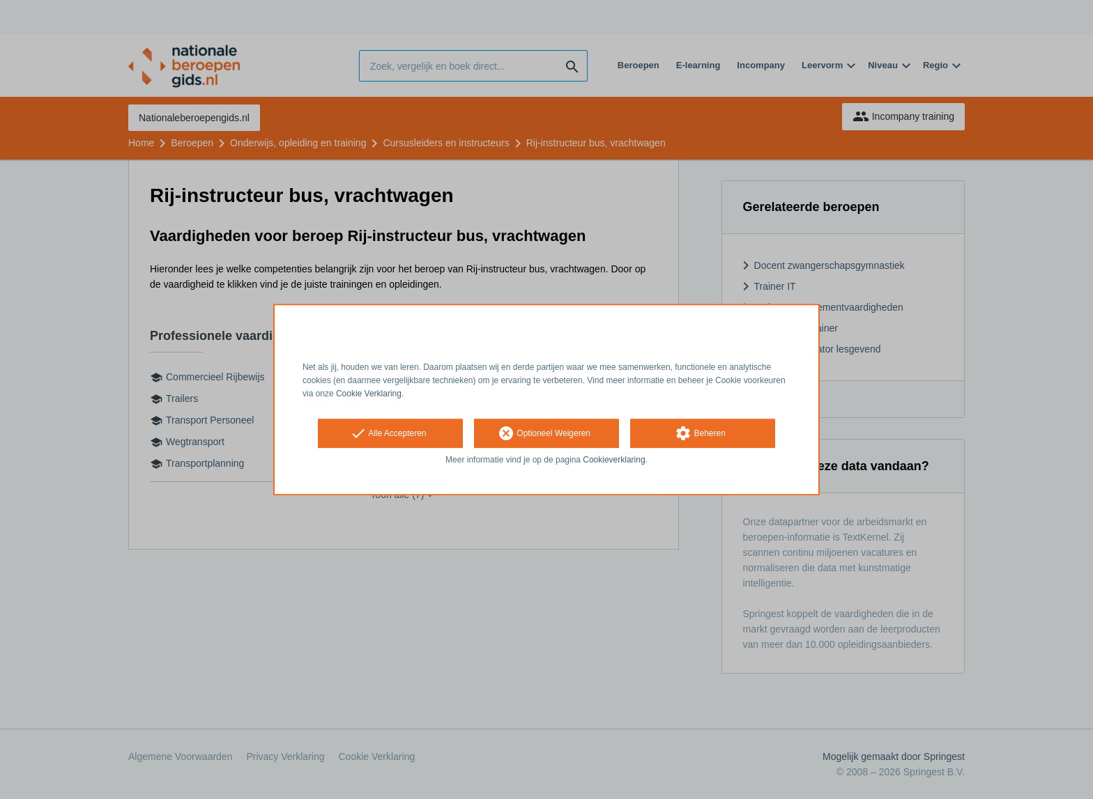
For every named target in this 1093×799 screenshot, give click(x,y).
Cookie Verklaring (369, 393)
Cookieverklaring (614, 460)
